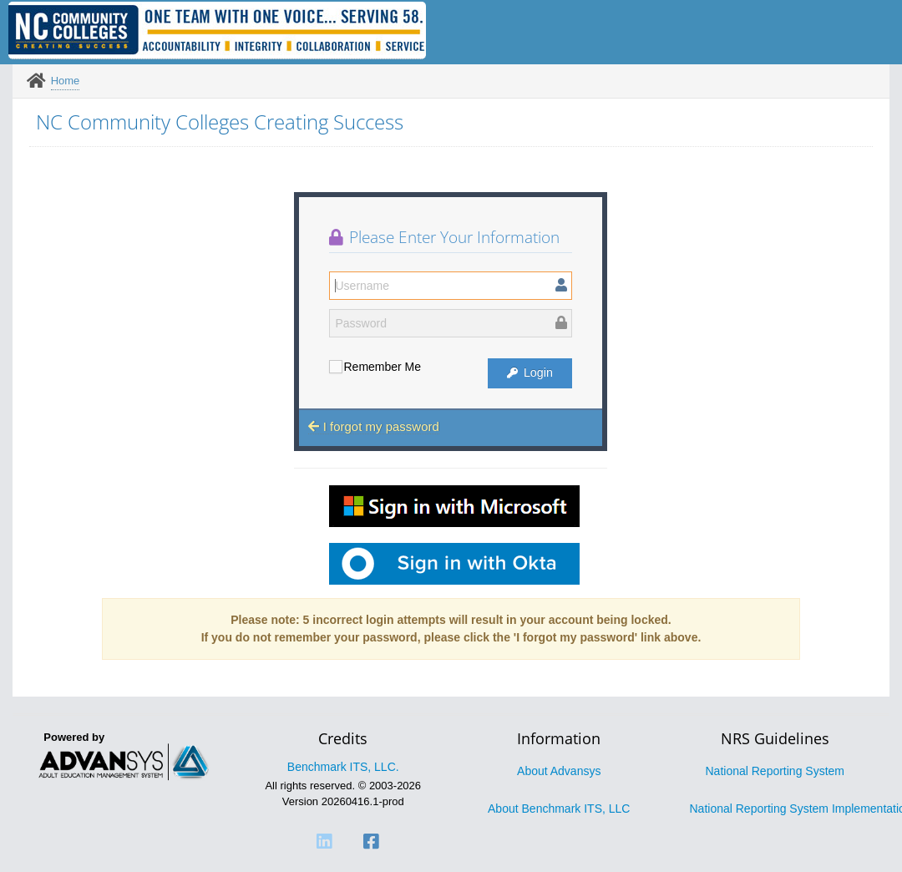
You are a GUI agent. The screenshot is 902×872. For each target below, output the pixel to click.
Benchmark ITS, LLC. (343, 766)
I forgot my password (373, 426)
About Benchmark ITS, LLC (559, 808)
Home (65, 80)
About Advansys (558, 771)
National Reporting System (774, 771)
